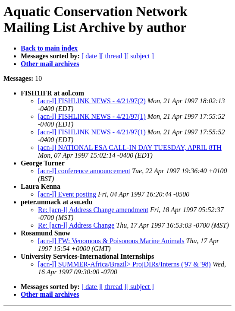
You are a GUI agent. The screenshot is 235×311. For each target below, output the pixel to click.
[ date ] (91, 56)
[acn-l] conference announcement (84, 171)
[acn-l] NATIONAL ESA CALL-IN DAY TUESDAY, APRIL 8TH (130, 147)
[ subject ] (140, 56)
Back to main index (49, 48)
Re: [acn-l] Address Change (76, 225)
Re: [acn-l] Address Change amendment (93, 209)
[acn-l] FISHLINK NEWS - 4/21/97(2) (92, 101)
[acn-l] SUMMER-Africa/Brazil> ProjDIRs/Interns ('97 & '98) (124, 264)
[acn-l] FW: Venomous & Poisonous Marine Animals (111, 240)
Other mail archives (50, 63)
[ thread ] (113, 56)
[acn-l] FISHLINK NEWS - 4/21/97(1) (92, 116)
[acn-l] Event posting (67, 194)
